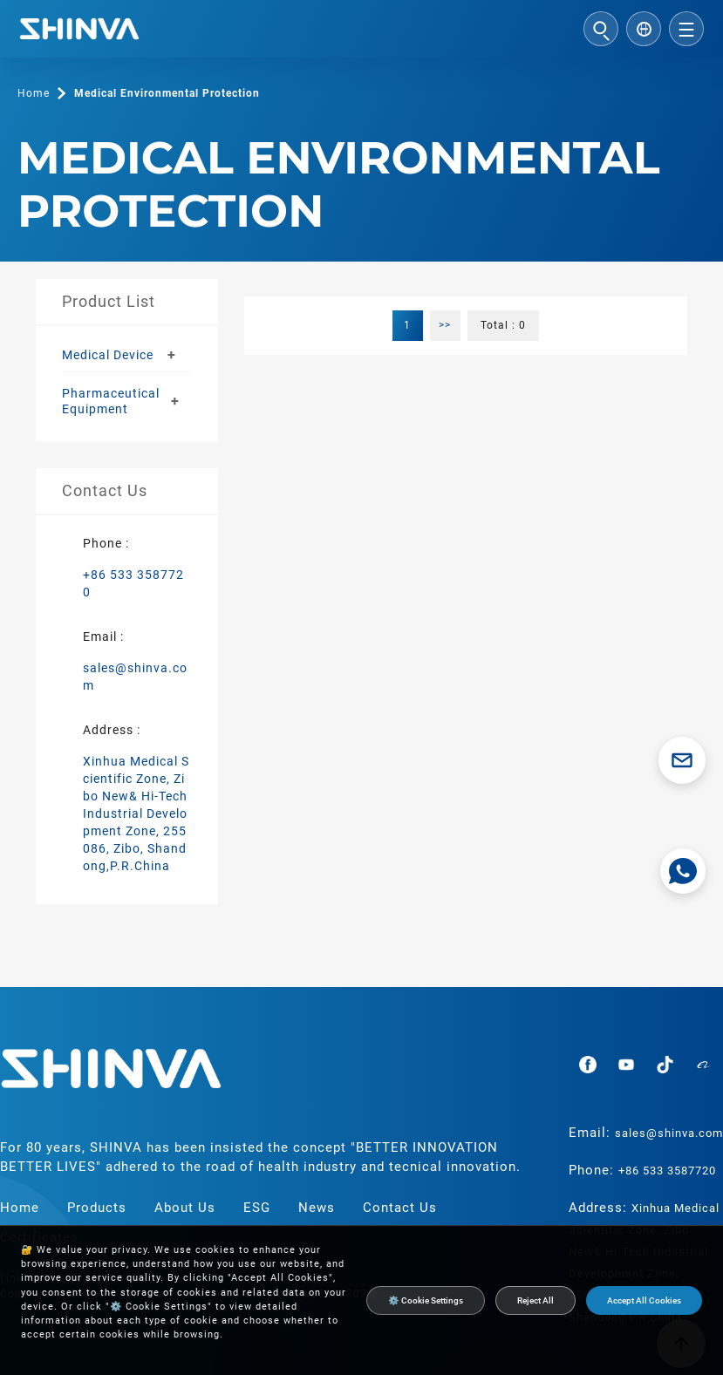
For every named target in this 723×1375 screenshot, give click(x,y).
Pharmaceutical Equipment (111, 401)
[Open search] (600, 28)
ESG (256, 1207)
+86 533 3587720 (133, 583)
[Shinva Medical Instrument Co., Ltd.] (84, 29)
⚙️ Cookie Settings (425, 1300)
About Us (184, 1207)
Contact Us (400, 1207)
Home (19, 1207)
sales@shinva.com (135, 676)
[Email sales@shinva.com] (682, 760)
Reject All (535, 1300)
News (316, 1207)
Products (96, 1207)
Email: (646, 1132)
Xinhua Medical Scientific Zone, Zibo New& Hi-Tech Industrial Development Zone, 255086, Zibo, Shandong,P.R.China (136, 813)
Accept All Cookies (644, 1300)
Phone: (642, 1170)
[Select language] (643, 28)
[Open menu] (686, 28)
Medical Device (107, 355)
